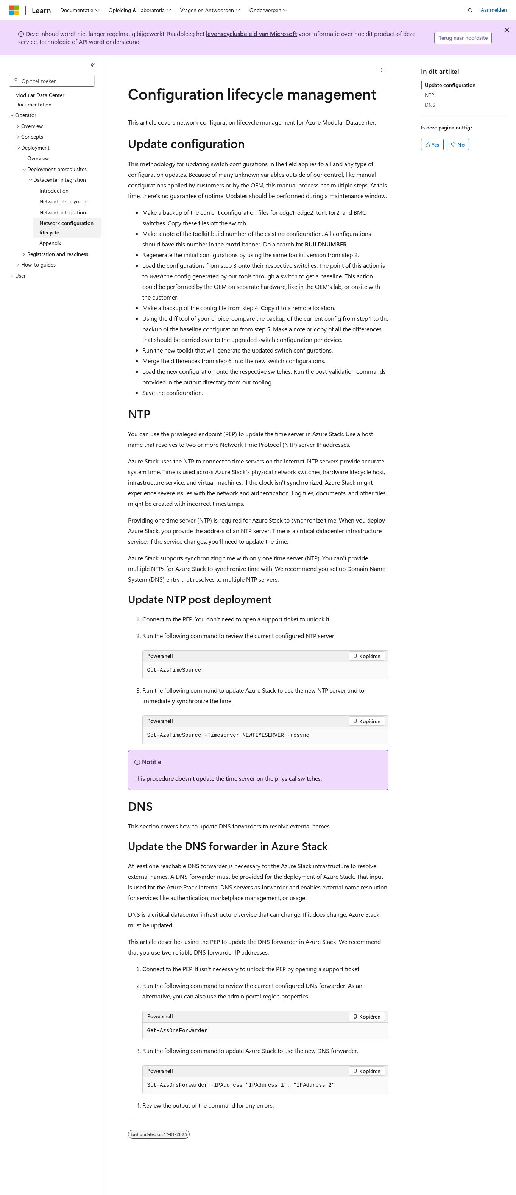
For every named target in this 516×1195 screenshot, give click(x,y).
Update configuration (450, 85)
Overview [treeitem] (38, 158)
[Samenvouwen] (93, 65)
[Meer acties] (381, 70)
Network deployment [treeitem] (63, 201)
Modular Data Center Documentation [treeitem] (39, 99)
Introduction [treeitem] (54, 190)
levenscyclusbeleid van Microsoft (251, 33)
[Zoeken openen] (470, 10)
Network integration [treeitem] (62, 212)
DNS (430, 104)
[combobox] (52, 81)
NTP (429, 94)
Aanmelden (494, 9)
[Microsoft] (14, 10)
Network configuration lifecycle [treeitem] (66, 227)
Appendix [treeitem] (50, 242)
